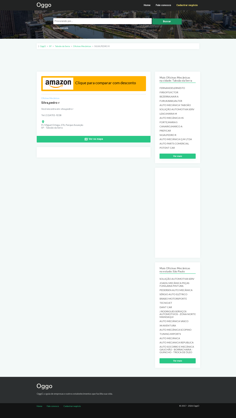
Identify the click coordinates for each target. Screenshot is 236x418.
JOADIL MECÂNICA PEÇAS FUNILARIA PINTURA (174, 284)
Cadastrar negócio (187, 5)
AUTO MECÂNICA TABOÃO (175, 105)
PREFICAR (165, 130)
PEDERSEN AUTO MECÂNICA (176, 290)
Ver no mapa (93, 139)
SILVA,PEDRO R (168, 135)
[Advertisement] (118, 60)
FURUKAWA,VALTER (171, 101)
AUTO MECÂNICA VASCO (174, 321)
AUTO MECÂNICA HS (172, 118)
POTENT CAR (167, 147)
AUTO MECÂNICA (170, 338)
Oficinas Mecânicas (50, 98)
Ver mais (177, 156)
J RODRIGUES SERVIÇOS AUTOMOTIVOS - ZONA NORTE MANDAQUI (178, 314)
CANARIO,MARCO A (171, 126)
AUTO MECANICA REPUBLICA (177, 342)
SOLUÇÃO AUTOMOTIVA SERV (177, 109)
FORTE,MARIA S (168, 122)
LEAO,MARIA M (168, 113)
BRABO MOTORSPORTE (173, 298)
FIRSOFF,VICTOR (169, 92)
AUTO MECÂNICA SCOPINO (175, 329)
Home (147, 5)
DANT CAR (166, 307)
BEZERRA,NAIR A (169, 96)
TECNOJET (166, 302)
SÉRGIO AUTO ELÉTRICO (173, 294)
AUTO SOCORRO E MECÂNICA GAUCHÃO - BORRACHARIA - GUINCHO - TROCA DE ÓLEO (177, 349)
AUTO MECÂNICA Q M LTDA (176, 139)
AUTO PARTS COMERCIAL (174, 143)
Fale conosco (163, 5)
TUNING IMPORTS (170, 334)
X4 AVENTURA (168, 325)
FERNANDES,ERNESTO (172, 88)
